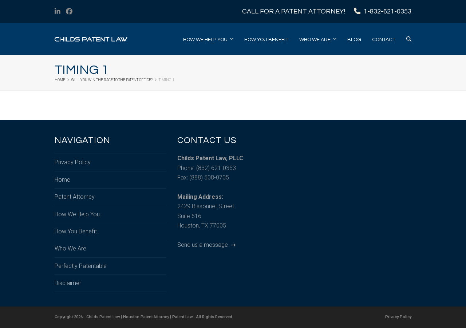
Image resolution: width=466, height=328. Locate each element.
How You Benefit (76, 231)
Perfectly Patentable (81, 265)
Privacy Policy (73, 162)
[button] (409, 39)
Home (62, 179)
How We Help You (77, 214)
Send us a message (206, 244)
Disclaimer (68, 283)
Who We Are (70, 248)
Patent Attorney (75, 196)
